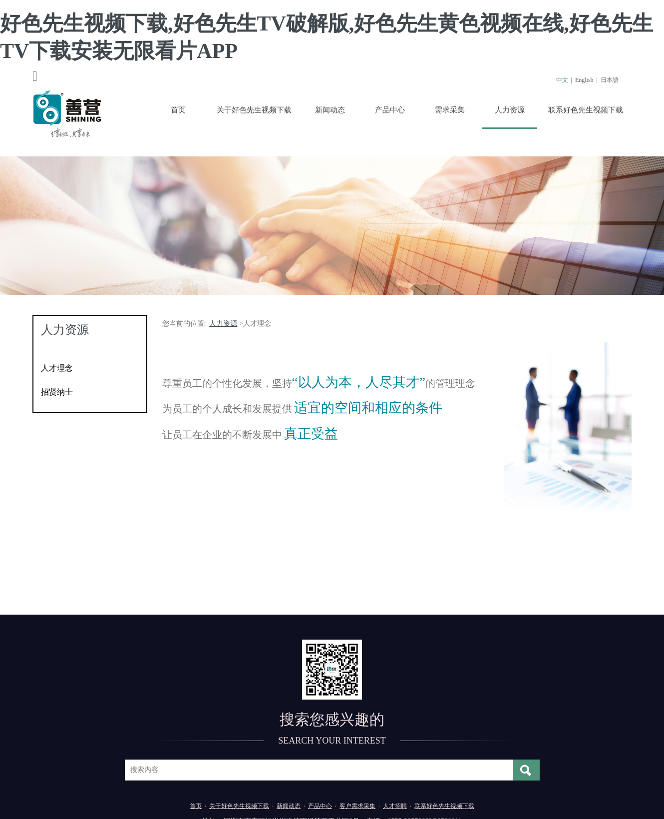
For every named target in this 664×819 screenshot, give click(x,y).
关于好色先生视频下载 (254, 110)
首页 (178, 110)
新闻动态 (330, 110)
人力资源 (510, 110)
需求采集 (450, 110)
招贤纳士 (57, 392)
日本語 (610, 79)
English (584, 79)
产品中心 (390, 110)
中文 (562, 79)
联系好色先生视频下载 (585, 110)
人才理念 (57, 368)
